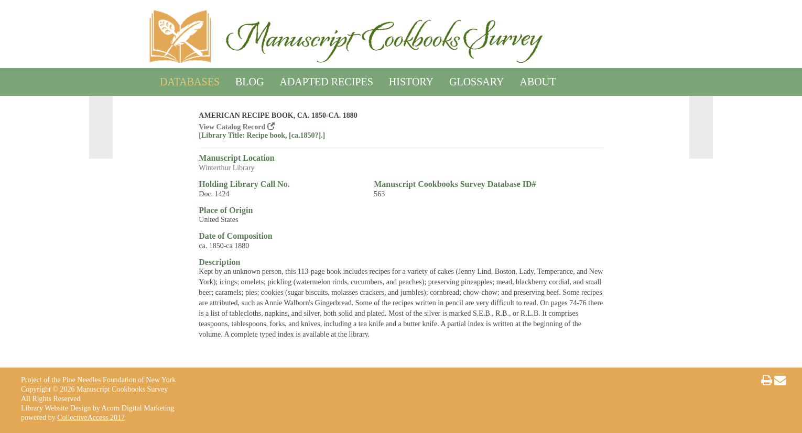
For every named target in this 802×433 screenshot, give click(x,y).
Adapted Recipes (326, 80)
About (538, 80)
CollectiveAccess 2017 (91, 417)
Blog (249, 80)
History (411, 80)
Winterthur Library (226, 168)
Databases (190, 80)
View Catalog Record (237, 127)
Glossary (476, 80)
